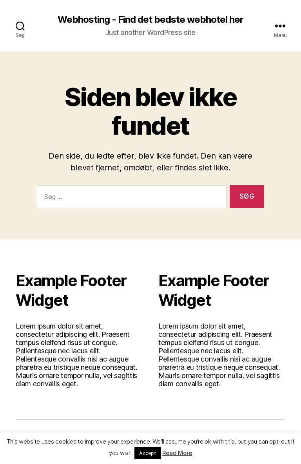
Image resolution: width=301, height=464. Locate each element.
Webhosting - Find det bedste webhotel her (150, 19)
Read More (177, 453)
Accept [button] (147, 453)
